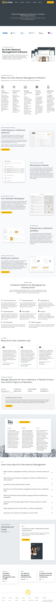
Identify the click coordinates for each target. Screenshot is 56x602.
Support (40, 2)
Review (3, 600)
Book (9, 600)
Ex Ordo (7, 2)
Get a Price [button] (50, 2)
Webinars (36, 600)
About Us (16, 600)
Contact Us (24, 600)
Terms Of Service (31, 600)
